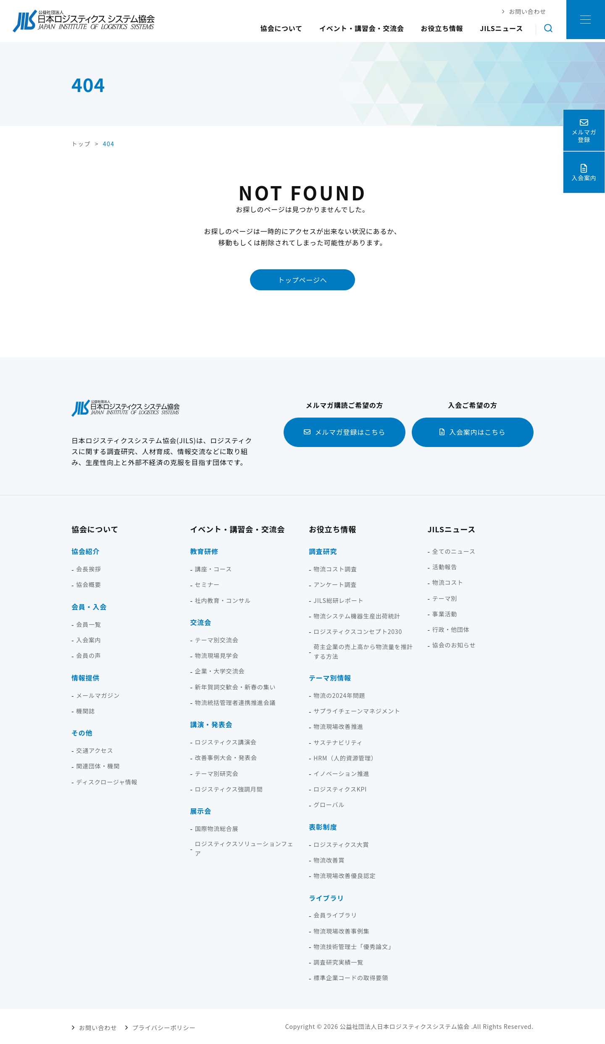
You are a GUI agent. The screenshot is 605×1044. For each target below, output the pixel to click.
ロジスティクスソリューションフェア (244, 848)
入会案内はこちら (477, 431)
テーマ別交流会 (217, 639)
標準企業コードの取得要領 (350, 977)
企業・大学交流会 (220, 671)
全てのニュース (454, 551)
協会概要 (88, 584)
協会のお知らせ (454, 644)
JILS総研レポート (338, 600)
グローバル (329, 804)
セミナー (207, 584)
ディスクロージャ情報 (106, 781)
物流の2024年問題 (339, 695)
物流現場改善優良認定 (344, 875)
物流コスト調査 (335, 568)
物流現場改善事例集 (341, 930)
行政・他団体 (451, 629)
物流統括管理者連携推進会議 (235, 702)
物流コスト (447, 582)
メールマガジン (98, 695)
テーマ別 (444, 598)
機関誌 (85, 710)
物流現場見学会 (217, 655)
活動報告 (444, 566)
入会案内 (88, 639)
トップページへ (302, 279)
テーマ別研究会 (217, 773)
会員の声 (88, 655)
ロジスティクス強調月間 (229, 788)
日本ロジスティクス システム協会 (84, 21)
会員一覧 (88, 624)
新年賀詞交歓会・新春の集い (235, 686)
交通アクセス (94, 750)
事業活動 (444, 613)
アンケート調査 (335, 584)
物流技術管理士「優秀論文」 (353, 946)
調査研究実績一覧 (338, 961)
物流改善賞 (329, 859)
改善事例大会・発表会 (226, 757)
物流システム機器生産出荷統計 (356, 615)
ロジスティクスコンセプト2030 (357, 631)
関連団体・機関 (98, 766)
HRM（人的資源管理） (345, 757)
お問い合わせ (97, 1026)
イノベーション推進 (341, 773)
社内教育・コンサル (223, 600)
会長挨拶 (88, 568)
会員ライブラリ (335, 915)
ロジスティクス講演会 (226, 741)
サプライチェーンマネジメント (356, 710)
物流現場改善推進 (338, 726)
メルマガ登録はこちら (350, 431)
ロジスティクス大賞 (341, 844)
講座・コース (213, 568)
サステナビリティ (338, 742)
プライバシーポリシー (161, 1026)
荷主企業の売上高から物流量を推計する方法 (363, 651)
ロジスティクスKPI (340, 788)
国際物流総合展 (217, 828)
